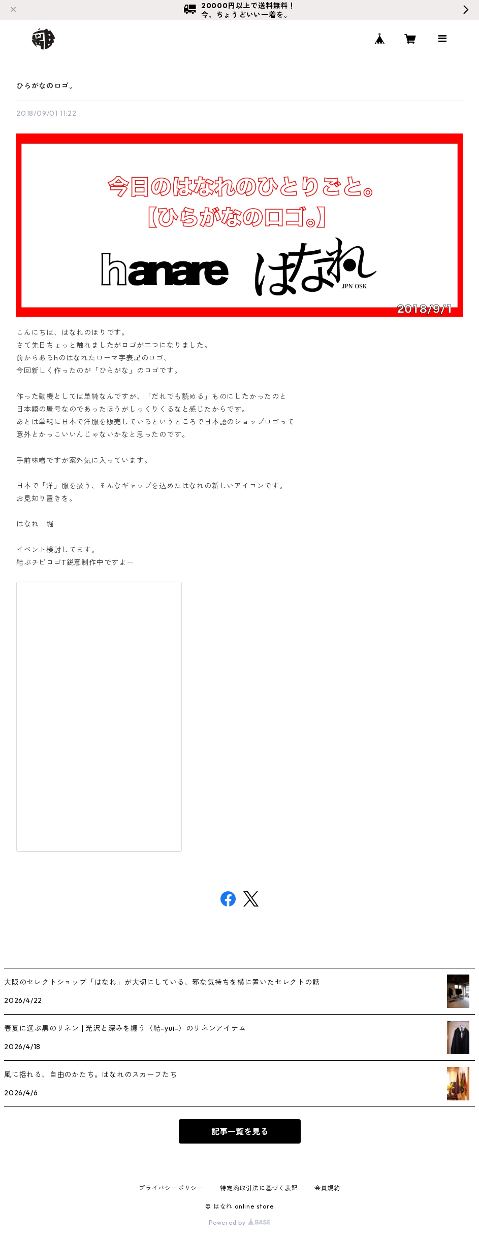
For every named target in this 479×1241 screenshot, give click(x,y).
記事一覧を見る (239, 1131)
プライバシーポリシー (171, 1188)
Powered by (239, 1222)
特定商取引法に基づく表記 (259, 1188)
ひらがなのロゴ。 (46, 85)
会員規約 (327, 1188)
